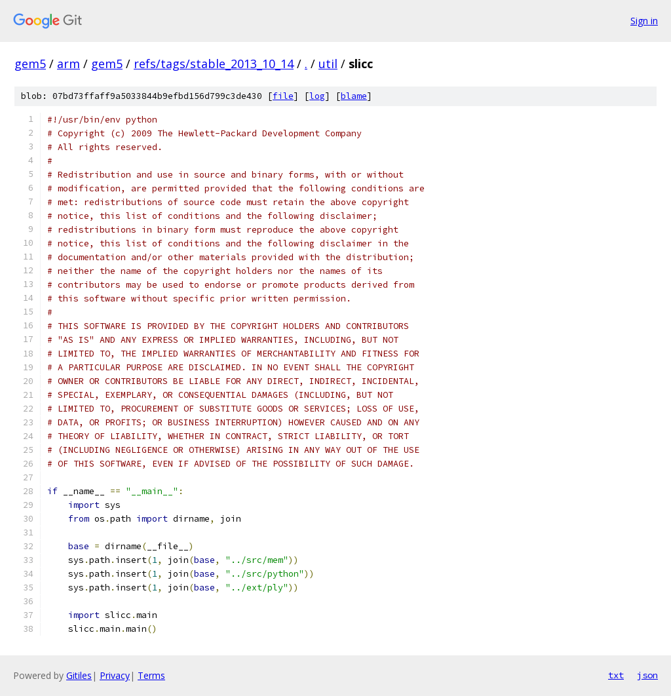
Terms (151, 675)
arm (68, 63)
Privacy (115, 675)
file (283, 96)
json (647, 675)
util (327, 63)
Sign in (644, 20)
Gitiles (79, 675)
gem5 (30, 63)
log (317, 96)
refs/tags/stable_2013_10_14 (214, 63)
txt (616, 675)
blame (354, 96)
